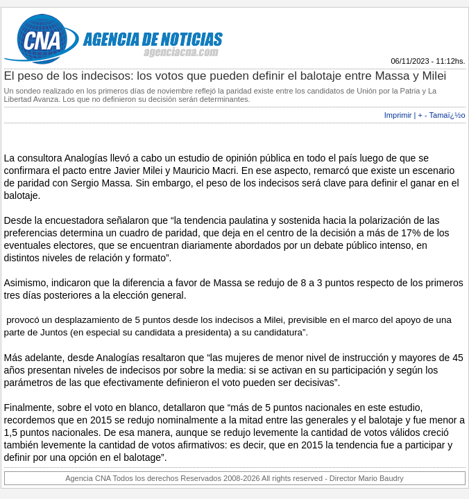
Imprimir (398, 115)
